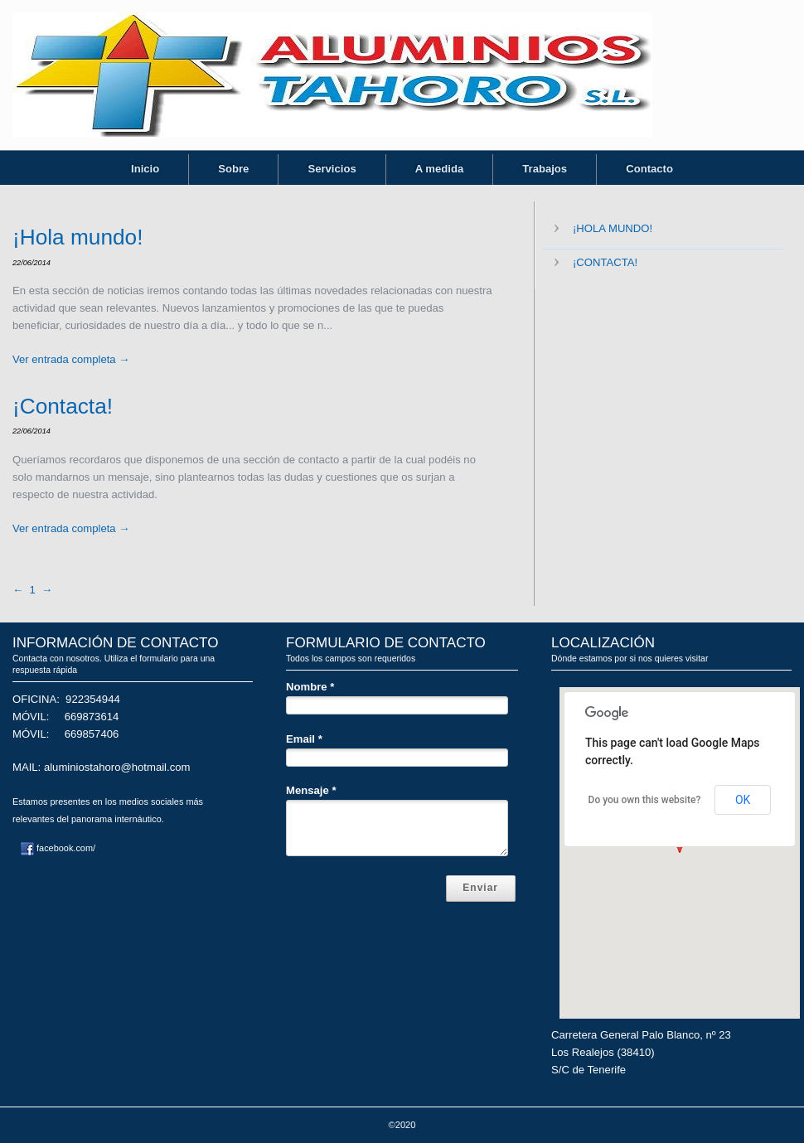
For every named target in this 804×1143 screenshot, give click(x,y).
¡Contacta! (62, 406)
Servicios (332, 168)
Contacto (649, 168)
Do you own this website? (644, 800)
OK (742, 799)
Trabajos (544, 168)
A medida (439, 168)
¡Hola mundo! (77, 237)
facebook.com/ (58, 848)
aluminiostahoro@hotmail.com (117, 767)
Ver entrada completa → (70, 359)
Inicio (145, 168)
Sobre (233, 168)
